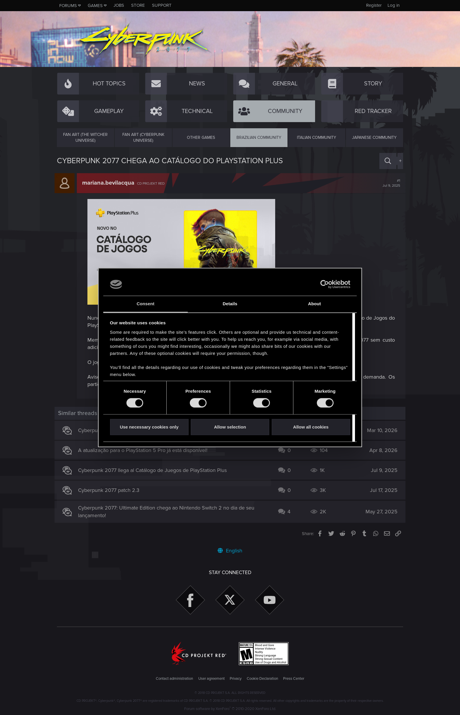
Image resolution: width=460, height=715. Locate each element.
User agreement (211, 678)
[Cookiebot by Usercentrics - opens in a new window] (324, 284)
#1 (389, 183)
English (230, 550)
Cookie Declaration (262, 678)
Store (138, 5)
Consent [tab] (146, 303)
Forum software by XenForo (230, 708)
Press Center (293, 678)
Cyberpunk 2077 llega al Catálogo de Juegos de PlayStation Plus (154, 470)
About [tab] (314, 303)
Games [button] (95, 5)
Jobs (119, 5)
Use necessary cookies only (149, 426)
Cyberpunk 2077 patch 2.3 (111, 490)
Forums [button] (68, 5)
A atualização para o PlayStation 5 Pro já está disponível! (145, 450)
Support (162, 5)
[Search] (387, 161)
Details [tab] (230, 303)
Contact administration (174, 678)
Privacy (235, 678)
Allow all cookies (311, 426)
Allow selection (230, 426)
